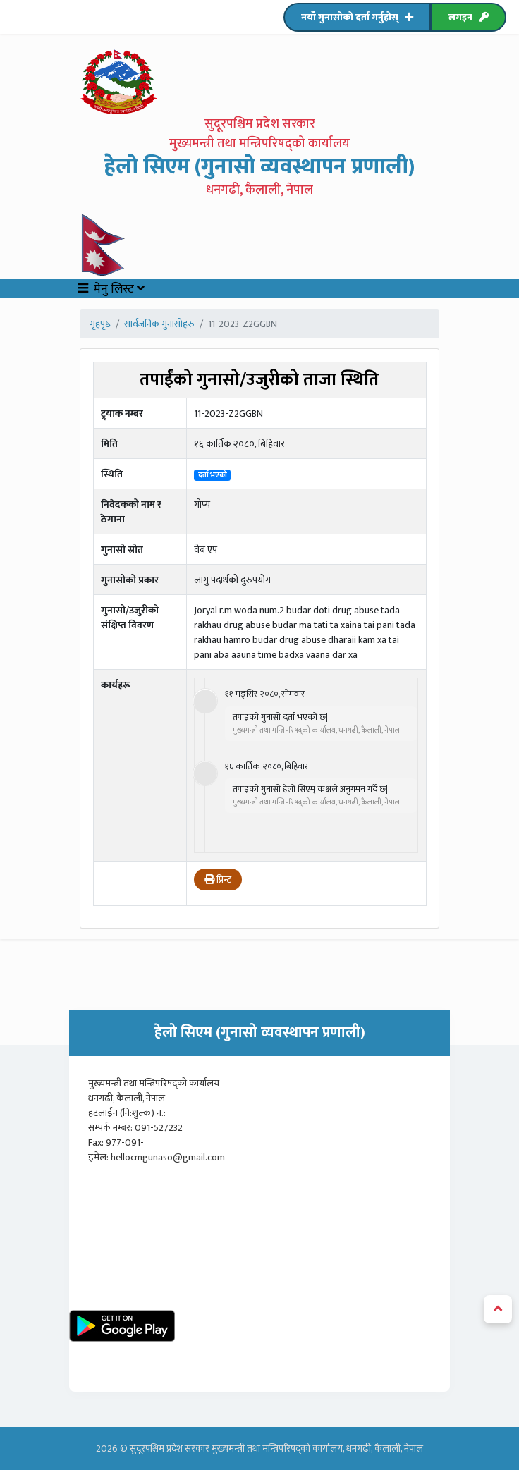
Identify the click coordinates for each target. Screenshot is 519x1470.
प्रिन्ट (217, 879)
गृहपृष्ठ (100, 324)
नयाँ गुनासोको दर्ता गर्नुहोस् (357, 17)
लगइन (468, 17)
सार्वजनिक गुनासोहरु (159, 324)
